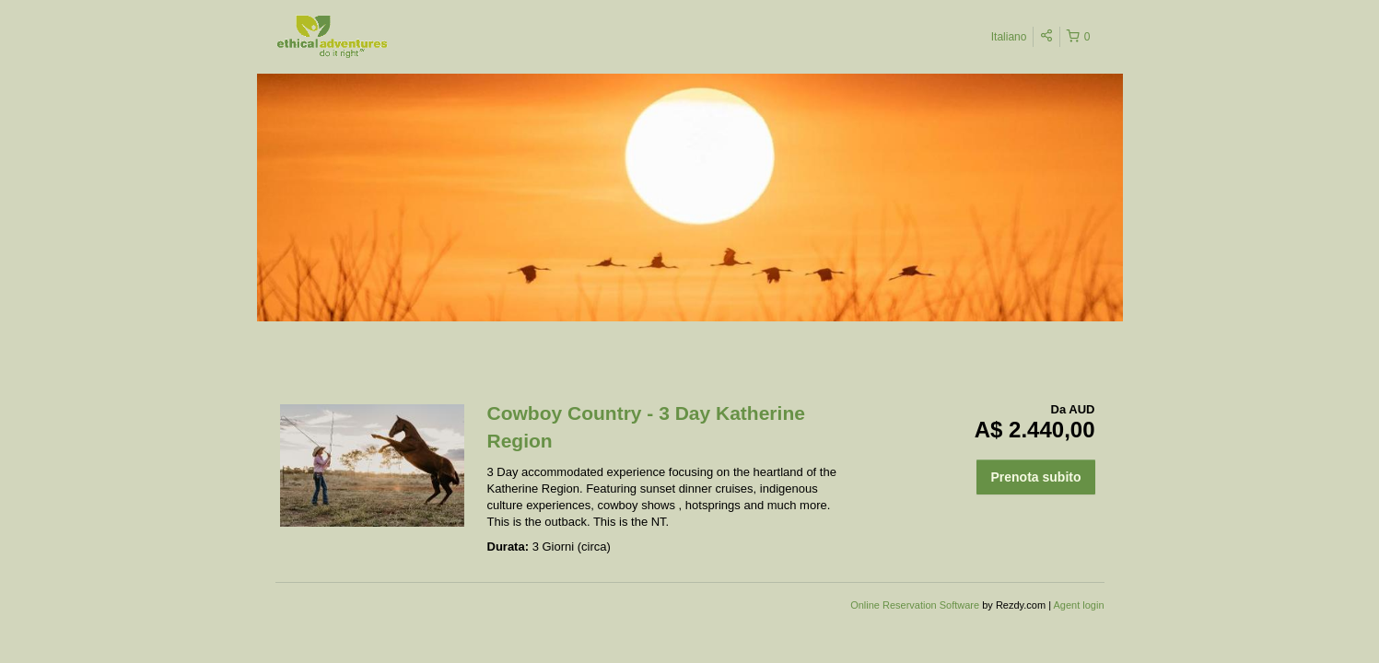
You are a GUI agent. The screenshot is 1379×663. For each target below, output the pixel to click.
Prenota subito (1035, 477)
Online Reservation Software (914, 605)
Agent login (1078, 605)
